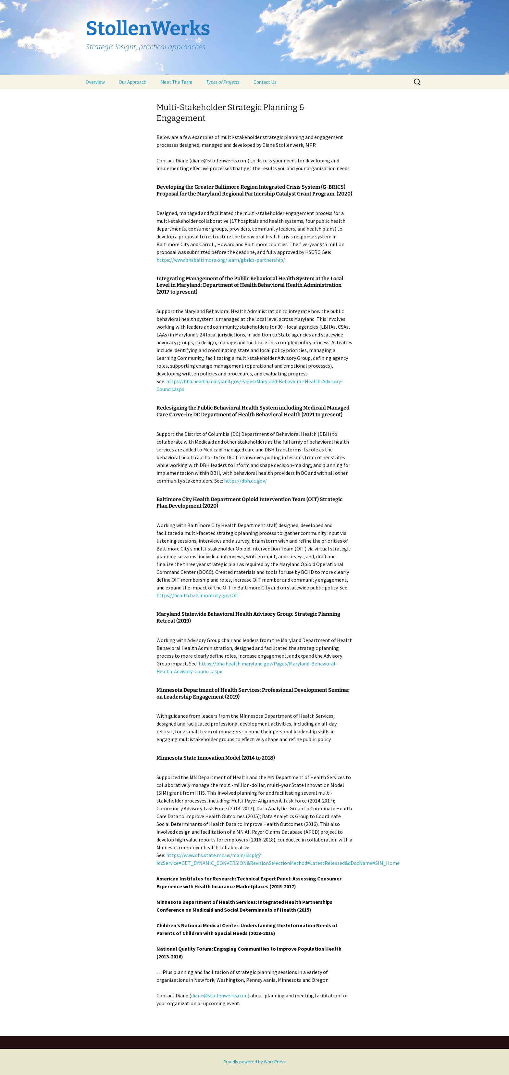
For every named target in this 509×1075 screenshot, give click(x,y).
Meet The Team (176, 82)
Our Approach (132, 82)
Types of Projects (223, 82)
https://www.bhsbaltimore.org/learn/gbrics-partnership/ (220, 260)
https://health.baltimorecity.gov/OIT (198, 595)
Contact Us (265, 82)
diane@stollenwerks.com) (220, 995)
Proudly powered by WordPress (254, 1062)
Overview (95, 82)
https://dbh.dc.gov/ (245, 480)
